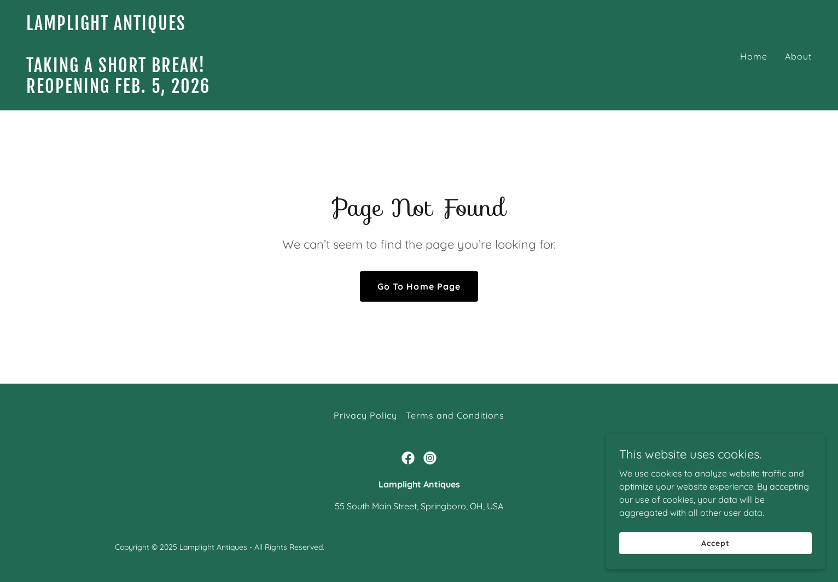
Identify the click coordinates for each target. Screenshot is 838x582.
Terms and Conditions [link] (455, 415)
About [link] (798, 56)
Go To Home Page (418, 286)
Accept (715, 558)
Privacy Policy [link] (365, 415)
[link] (218, 89)
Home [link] (753, 56)
